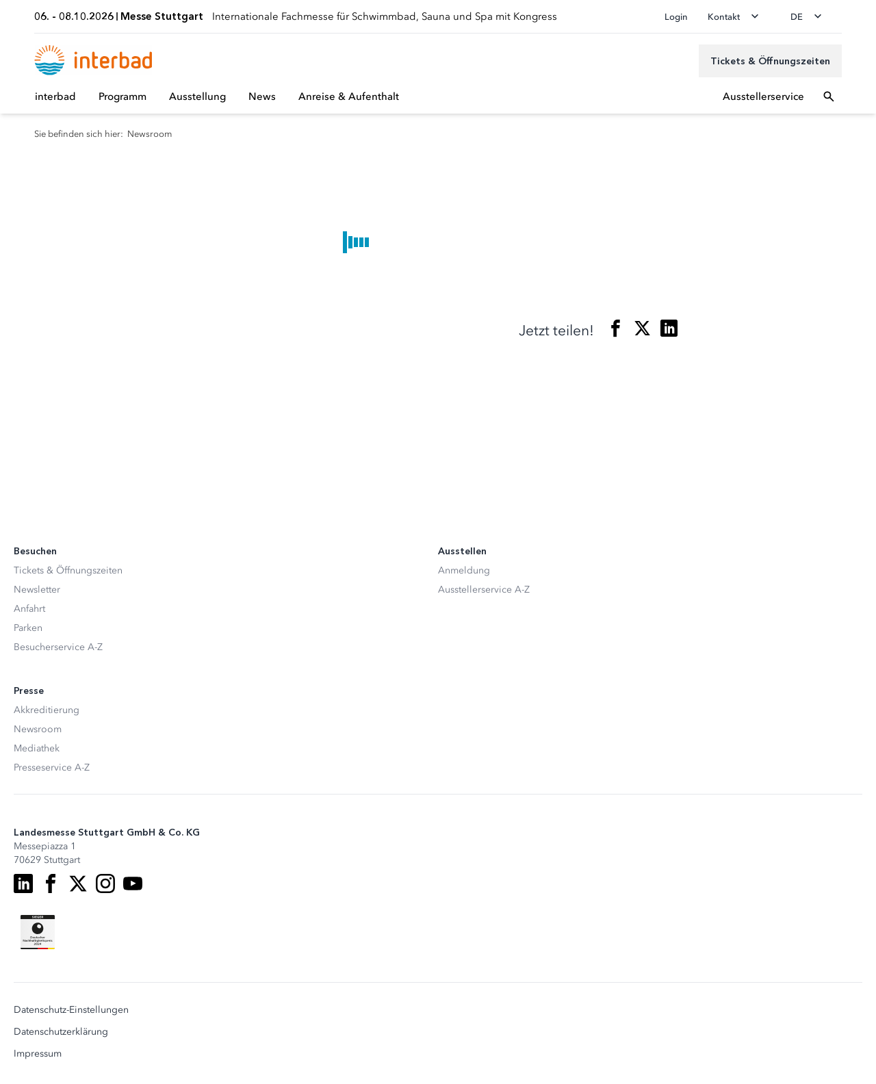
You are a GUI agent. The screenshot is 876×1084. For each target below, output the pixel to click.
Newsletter (37, 589)
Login (676, 16)
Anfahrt (29, 609)
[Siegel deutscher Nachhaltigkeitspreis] (38, 932)
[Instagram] (105, 883)
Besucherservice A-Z (58, 647)
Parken (28, 628)
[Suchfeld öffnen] (829, 96)
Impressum (38, 1053)
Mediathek (37, 748)
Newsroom (38, 729)
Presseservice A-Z (52, 767)
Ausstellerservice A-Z (484, 589)
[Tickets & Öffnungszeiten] (770, 60)
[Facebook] (50, 883)
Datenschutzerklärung (61, 1032)
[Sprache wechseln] (810, 16)
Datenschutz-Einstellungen (71, 1010)
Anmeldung (464, 570)
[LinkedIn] (23, 883)
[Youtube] (132, 883)
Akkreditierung (46, 710)
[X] (78, 883)
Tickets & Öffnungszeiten (68, 570)
